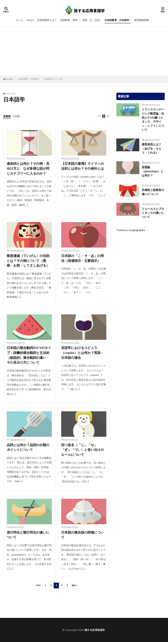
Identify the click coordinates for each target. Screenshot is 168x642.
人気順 (16, 116)
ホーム (19, 20)
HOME (9, 79)
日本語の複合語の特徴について (82, 534)
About (30, 20)
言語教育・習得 (68, 20)
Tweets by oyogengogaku (130, 230)
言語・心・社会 (91, 20)
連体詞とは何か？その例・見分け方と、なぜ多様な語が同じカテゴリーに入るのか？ (28, 168)
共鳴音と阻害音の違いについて (153, 192)
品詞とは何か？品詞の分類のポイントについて (28, 447)
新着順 (7, 116)
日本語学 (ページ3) (53, 79)
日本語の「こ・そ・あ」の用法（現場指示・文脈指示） (82, 258)
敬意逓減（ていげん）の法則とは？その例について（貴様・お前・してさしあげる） (28, 260)
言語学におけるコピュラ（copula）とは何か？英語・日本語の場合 (82, 352)
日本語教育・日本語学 (117, 20)
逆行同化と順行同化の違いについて (28, 534)
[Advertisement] (84, 51)
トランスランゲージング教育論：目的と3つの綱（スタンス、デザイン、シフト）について (153, 119)
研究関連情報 (141, 20)
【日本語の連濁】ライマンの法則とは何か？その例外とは (82, 165)
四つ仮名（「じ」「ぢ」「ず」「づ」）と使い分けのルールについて (82, 449)
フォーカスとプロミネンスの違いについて (153, 213)
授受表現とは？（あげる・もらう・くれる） (151, 148)
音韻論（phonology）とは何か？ (152, 171)
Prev (38, 585)
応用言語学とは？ (47, 20)
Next (74, 585)
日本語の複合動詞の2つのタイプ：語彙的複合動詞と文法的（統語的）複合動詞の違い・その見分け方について (29, 355)
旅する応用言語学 (95, 629)
